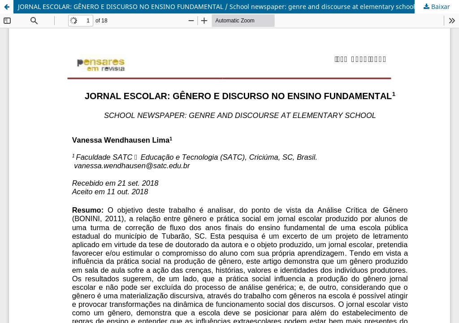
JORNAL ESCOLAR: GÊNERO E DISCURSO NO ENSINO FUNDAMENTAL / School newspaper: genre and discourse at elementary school (216, 6)
